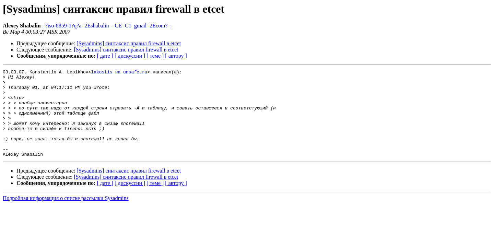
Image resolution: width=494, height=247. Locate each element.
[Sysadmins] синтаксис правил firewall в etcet (129, 43)
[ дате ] (105, 56)
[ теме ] (155, 56)
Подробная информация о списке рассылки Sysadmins (66, 216)
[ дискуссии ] (130, 56)
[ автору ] (176, 56)
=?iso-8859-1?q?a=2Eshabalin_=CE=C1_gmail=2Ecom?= (106, 25)
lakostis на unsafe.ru (119, 73)
